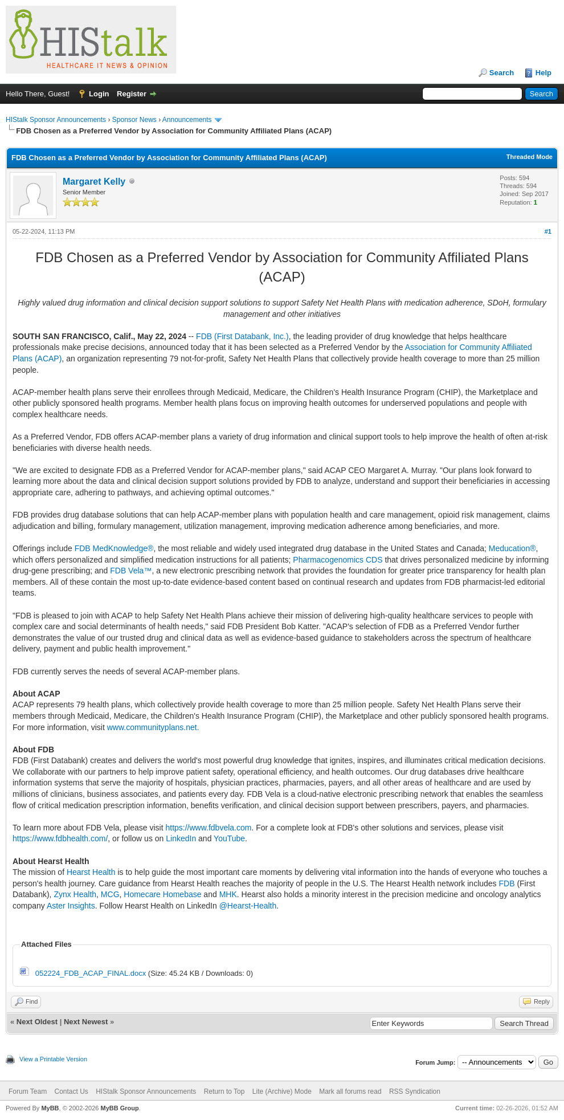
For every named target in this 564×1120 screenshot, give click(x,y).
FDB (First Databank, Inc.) (242, 336)
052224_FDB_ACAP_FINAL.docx (90, 973)
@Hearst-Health (248, 905)
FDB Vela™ (131, 570)
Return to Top (224, 1091)
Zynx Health (75, 894)
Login (99, 93)
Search (501, 72)
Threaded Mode (529, 156)
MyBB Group (119, 1108)
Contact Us (71, 1091)
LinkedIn (181, 838)
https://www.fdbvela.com (208, 827)
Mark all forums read (350, 1091)
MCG (110, 894)
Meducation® (512, 548)
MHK (228, 894)
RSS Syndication (414, 1091)
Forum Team (28, 1091)
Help (543, 72)
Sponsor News (134, 120)
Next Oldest (37, 1021)
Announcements (187, 120)
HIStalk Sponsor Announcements (56, 120)
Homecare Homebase (162, 894)
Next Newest (86, 1021)
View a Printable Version (53, 1059)
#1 (548, 231)
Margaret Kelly (94, 181)
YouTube (229, 838)
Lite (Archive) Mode (282, 1091)
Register (131, 93)
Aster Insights (71, 905)
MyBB (50, 1108)
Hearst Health (91, 872)
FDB (508, 883)
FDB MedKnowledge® (114, 548)
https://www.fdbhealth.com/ (60, 838)
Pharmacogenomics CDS (337, 559)
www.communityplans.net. (153, 727)
